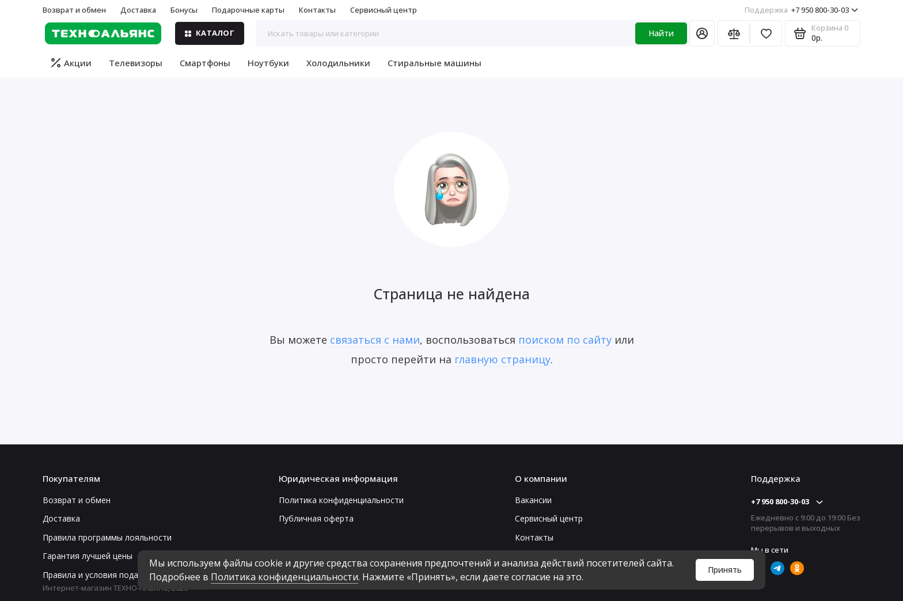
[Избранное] (765, 33)
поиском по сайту (565, 340)
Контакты (317, 10)
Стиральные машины (434, 63)
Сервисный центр (383, 10)
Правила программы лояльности (107, 537)
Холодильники (338, 63)
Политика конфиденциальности (284, 576)
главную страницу (502, 359)
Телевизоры (135, 63)
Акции (71, 63)
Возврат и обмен (74, 10)
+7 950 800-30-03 (801, 10)
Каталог (209, 33)
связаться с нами (375, 340)
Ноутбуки (268, 63)
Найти (661, 33)
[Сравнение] (733, 33)
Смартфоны (205, 63)
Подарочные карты (248, 10)
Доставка (138, 10)
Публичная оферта (316, 518)
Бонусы (184, 10)
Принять (725, 569)
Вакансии (533, 500)
